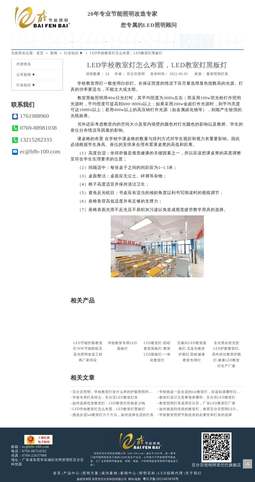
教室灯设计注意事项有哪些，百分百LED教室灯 (197, 397)
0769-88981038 (34, 128)
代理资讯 (23, 64)
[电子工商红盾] (38, 440)
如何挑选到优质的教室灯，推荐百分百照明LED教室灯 (200, 409)
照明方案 (90, 473)
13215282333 (32, 139)
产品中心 (72, 473)
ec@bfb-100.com (36, 151)
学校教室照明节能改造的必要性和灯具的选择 (195, 415)
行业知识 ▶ (26, 85)
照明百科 (147, 473)
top (247, 463)
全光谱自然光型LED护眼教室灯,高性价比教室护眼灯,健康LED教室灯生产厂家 (226, 354)
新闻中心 (128, 473)
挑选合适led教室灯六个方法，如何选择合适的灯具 (113, 415)
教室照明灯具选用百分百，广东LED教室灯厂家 (197, 403)
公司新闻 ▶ (26, 74)
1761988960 (30, 116)
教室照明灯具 (217, 74)
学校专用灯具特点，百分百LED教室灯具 (105, 397)
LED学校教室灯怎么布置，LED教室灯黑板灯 (108, 409)
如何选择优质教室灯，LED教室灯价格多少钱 (108, 403)
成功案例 (109, 473)
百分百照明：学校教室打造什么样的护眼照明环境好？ (113, 392)
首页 (57, 473)
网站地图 (134, 479)
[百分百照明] (42, 17)
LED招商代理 (170, 473)
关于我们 (193, 473)
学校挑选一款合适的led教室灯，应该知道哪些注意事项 (200, 392)
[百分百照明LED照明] (137, 440)
